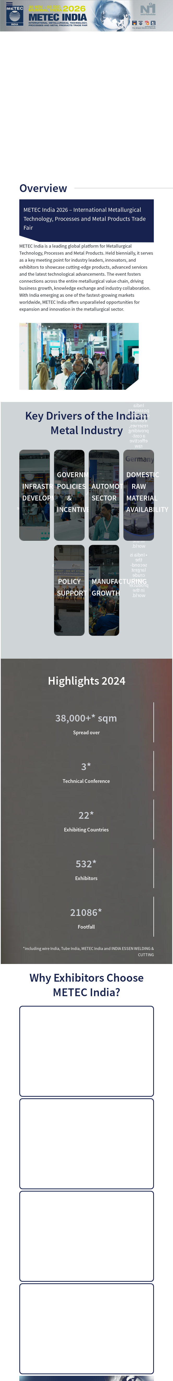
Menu (9, 5)
